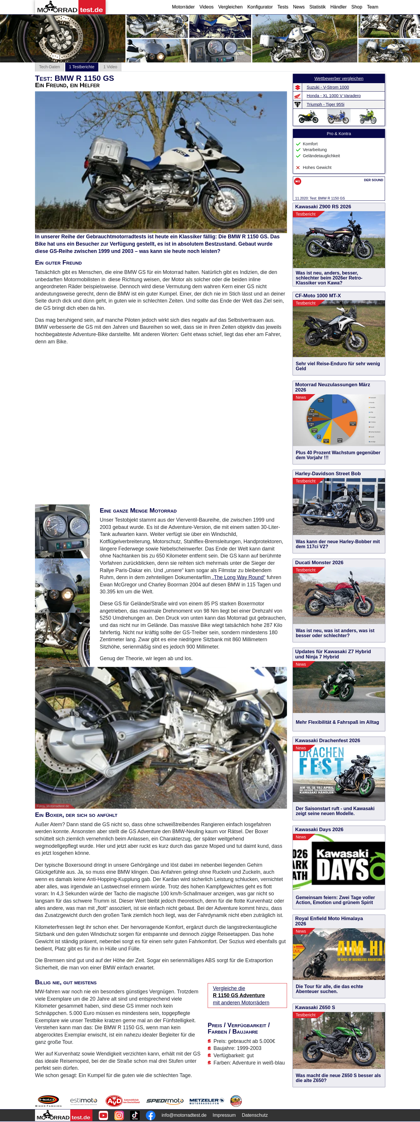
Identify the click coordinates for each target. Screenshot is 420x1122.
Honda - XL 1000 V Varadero (334, 95)
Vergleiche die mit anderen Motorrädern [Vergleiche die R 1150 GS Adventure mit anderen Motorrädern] (241, 995)
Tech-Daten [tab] (49, 66)
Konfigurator (260, 6)
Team (372, 6)
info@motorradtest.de (184, 1115)
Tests (282, 6)
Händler (338, 6)
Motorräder (183, 6)
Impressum (224, 1115)
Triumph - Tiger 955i (325, 104)
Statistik (317, 6)
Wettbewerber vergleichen (338, 78)
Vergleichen (230, 6)
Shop (356, 6)
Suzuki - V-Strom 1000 (328, 87)
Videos (207, 6)
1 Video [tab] (110, 66)
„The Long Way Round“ (238, 577)
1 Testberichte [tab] (81, 66)
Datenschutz (255, 1115)
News (298, 6)
